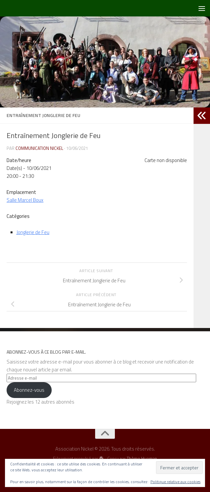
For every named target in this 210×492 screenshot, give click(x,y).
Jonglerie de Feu (32, 232)
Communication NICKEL (39, 148)
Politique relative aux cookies (175, 482)
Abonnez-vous (29, 390)
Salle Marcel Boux (25, 200)
